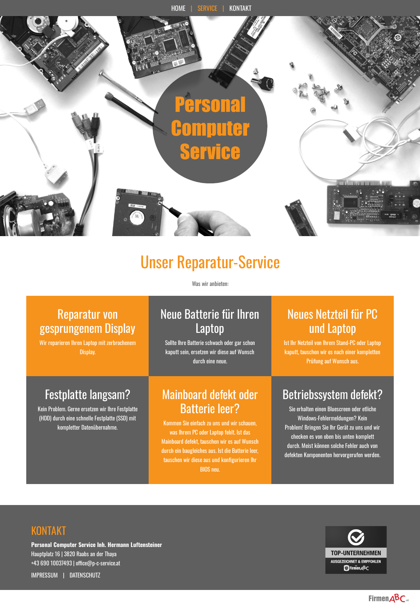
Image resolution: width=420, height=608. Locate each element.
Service (207, 8)
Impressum (44, 575)
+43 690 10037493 (51, 562)
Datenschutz (85, 575)
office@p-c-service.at (98, 562)
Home (178, 8)
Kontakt (240, 8)
